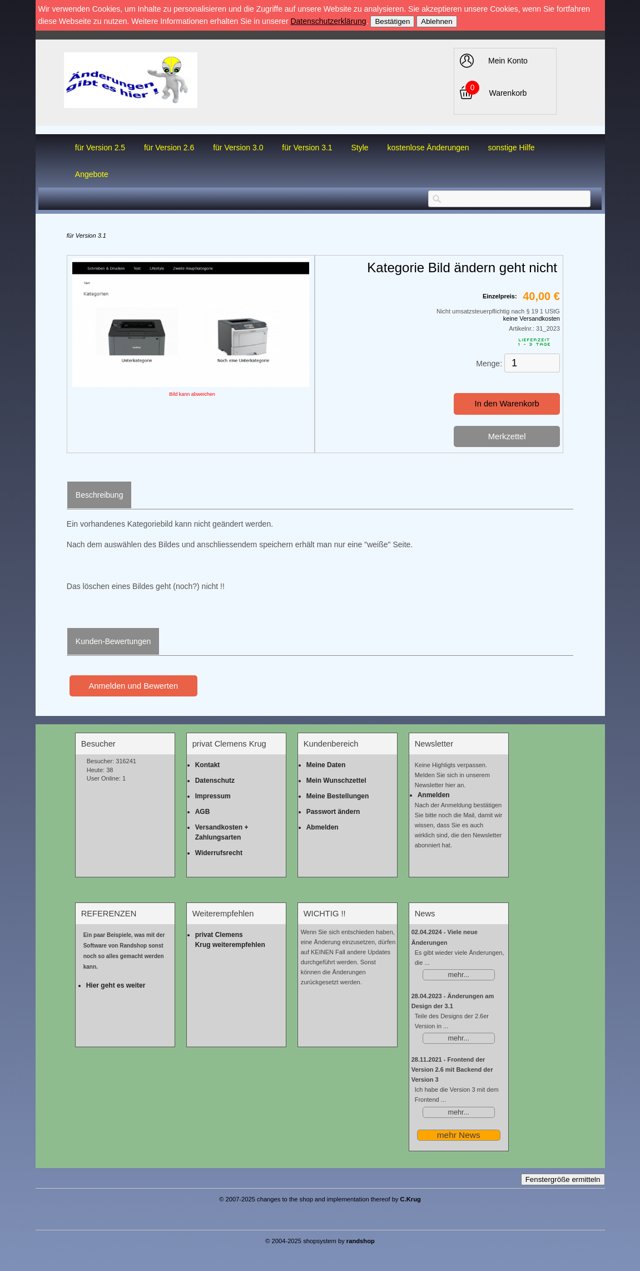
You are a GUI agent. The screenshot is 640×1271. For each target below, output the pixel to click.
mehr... (458, 975)
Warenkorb (508, 93)
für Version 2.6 (169, 147)
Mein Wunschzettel (336, 780)
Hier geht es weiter (116, 985)
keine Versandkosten (531, 318)
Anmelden (434, 795)
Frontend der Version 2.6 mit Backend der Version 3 (452, 1069)
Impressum (213, 796)
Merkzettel (507, 436)
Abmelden (322, 827)
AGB (202, 812)
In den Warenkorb (507, 403)
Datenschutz (215, 780)
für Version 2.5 (100, 147)
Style (360, 147)
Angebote (91, 174)
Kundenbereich (331, 743)
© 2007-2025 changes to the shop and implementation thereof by (320, 1199)
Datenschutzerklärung (328, 21)
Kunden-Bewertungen (113, 641)
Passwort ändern (333, 812)
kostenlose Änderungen (428, 147)
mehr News (458, 1135)
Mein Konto (508, 60)
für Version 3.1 (307, 147)
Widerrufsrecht (218, 853)
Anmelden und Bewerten (133, 685)
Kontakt (207, 765)
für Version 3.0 (238, 147)
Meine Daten (326, 765)
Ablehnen (436, 21)
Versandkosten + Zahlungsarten (222, 832)
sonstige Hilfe (511, 147)
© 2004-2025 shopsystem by (320, 1241)
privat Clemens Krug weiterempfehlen (230, 940)
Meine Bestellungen (337, 796)
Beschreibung (99, 494)
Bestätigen (392, 21)
